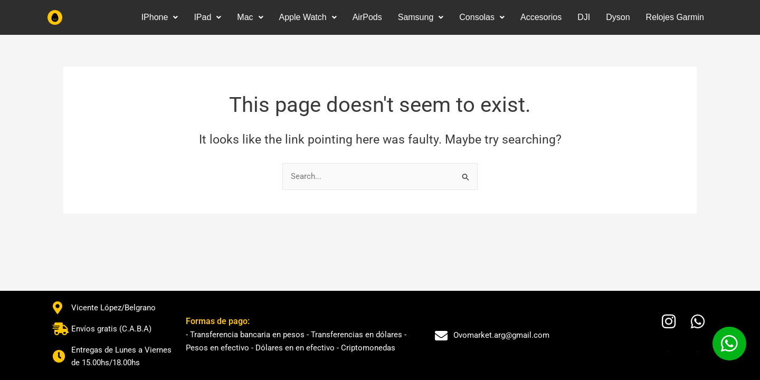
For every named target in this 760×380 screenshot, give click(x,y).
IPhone (159, 17)
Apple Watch (308, 17)
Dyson (618, 17)
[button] (160, 17)
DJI (583, 17)
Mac (250, 17)
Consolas (482, 17)
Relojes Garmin (675, 17)
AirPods (367, 17)
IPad (207, 17)
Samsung (421, 17)
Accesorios (541, 17)
